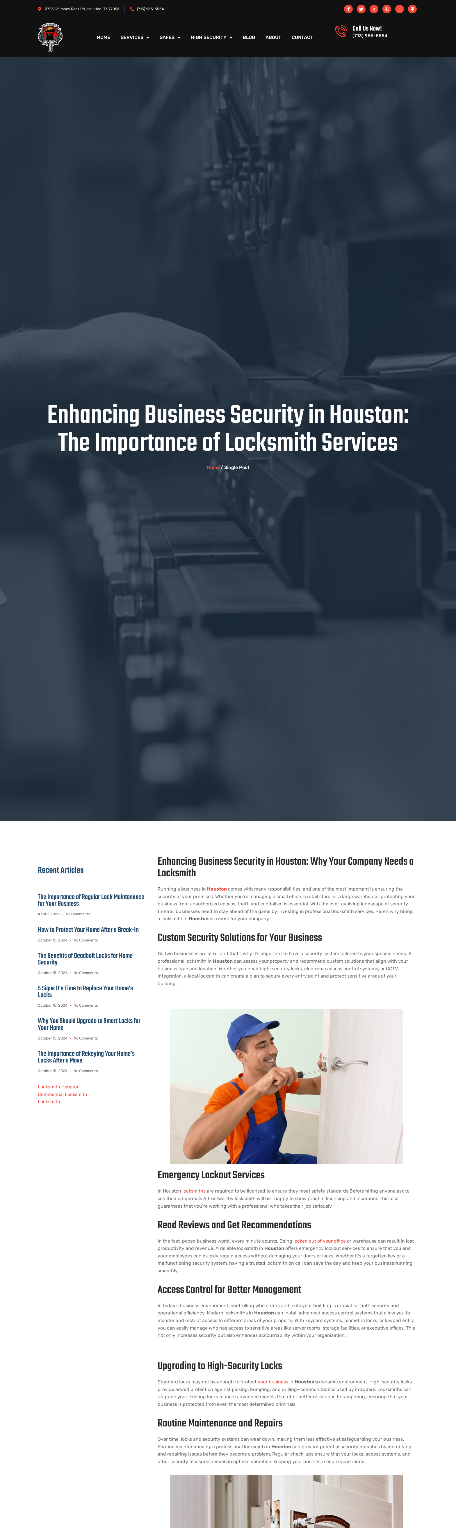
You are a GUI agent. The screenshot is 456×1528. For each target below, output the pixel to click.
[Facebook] (348, 9)
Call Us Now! (367, 28)
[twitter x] (361, 9)
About (273, 37)
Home (103, 37)
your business (272, 1382)
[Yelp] (386, 9)
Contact (302, 37)
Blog (249, 37)
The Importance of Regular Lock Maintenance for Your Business (91, 900)
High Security (211, 37)
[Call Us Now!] (341, 31)
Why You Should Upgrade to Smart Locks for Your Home (89, 1025)
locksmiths (194, 1191)
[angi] (399, 9)
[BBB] (374, 9)
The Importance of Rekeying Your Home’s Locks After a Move (86, 1058)
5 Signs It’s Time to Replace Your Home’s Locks (85, 992)
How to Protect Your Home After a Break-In (88, 930)
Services (135, 37)
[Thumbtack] (412, 9)
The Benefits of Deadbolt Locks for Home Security (85, 959)
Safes (170, 37)
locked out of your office (319, 1241)
